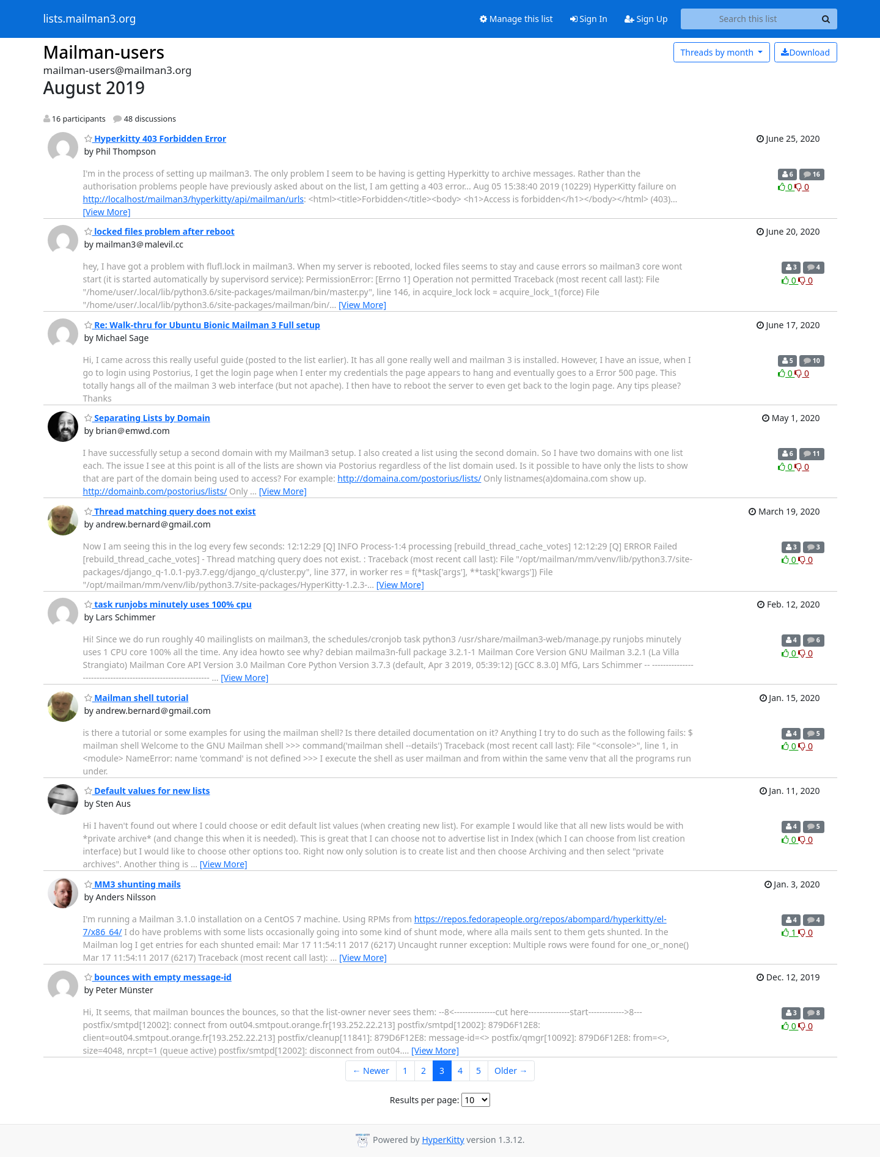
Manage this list (516, 18)
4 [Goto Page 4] (460, 1070)
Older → (510, 1070)
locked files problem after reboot (159, 231)
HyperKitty (443, 1139)
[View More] (107, 212)
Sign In (588, 18)
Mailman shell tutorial (136, 697)
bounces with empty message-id (158, 977)
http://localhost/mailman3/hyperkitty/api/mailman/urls (193, 199)
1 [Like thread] (790, 932)
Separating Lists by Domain (147, 418)
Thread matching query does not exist (170, 511)
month (717, 52)
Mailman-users (104, 52)
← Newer (370, 1070)
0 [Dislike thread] (801, 187)
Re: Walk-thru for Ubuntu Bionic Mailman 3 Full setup (202, 325)
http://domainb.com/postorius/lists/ (155, 491)
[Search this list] (748, 19)
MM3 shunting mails (132, 884)
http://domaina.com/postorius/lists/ (409, 478)
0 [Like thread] (786, 187)
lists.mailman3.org (89, 19)
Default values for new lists (147, 790)
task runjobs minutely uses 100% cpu (168, 604)
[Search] (826, 19)
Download (805, 52)
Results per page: (425, 1100)
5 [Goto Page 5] (478, 1070)
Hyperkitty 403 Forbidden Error (155, 138)
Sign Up (646, 18)
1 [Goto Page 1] (405, 1070)
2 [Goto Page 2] (423, 1070)
